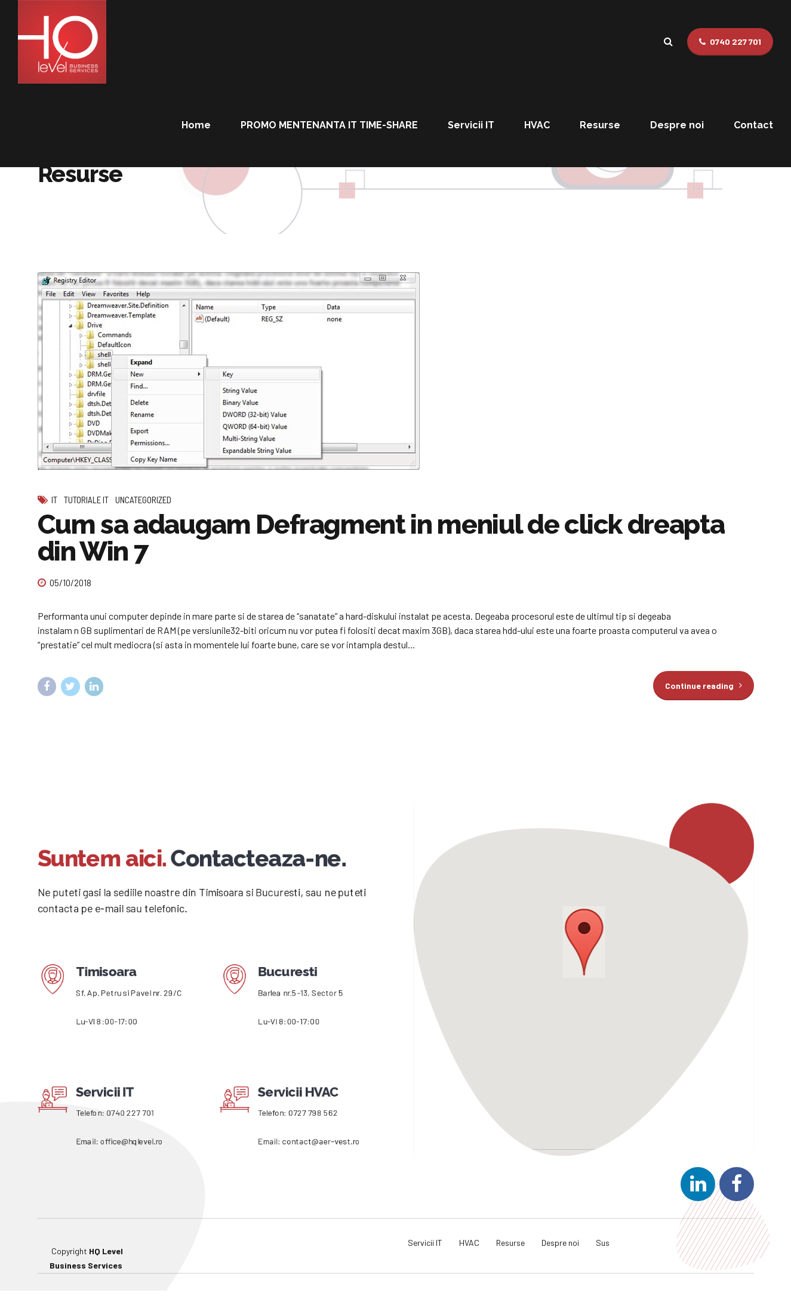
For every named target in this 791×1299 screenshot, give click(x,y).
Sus (603, 1243)
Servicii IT (471, 125)
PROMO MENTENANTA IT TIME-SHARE (329, 125)
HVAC (537, 125)
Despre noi (677, 125)
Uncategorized (143, 499)
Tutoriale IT (86, 499)
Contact (753, 125)
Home (196, 125)
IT (54, 499)
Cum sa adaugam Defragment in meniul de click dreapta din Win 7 (381, 538)
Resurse (600, 125)
